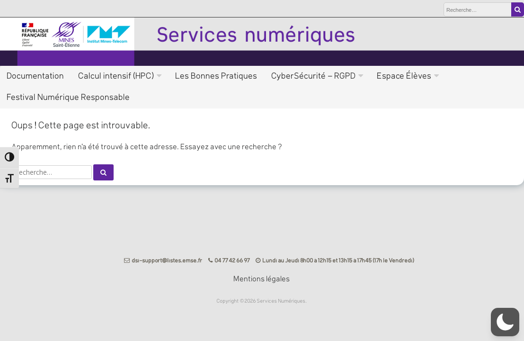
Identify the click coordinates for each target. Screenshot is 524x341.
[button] (505, 322)
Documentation (35, 76)
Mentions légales (262, 279)
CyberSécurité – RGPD (314, 76)
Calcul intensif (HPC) (116, 76)
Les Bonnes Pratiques (217, 76)
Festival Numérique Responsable (68, 97)
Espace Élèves (404, 76)
